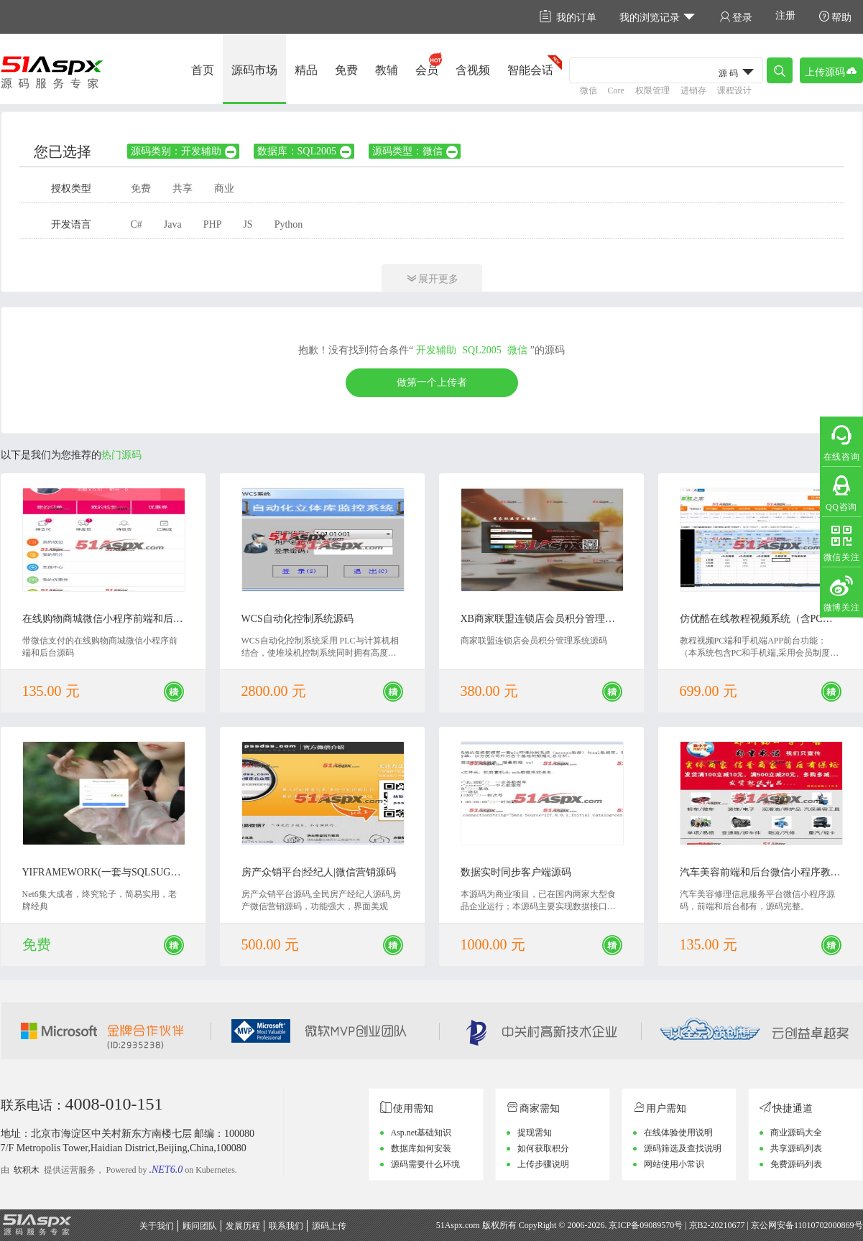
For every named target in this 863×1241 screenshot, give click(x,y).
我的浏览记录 (657, 17)
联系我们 (286, 1226)
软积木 (27, 1170)
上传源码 (831, 70)
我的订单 (568, 17)
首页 (202, 70)
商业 (224, 188)
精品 (306, 70)
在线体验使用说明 (678, 1133)
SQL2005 (481, 350)
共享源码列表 (796, 1148)
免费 (346, 70)
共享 (182, 188)
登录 (735, 17)
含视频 (473, 70)
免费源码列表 (796, 1164)
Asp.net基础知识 (421, 1133)
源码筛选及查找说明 (682, 1148)
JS (247, 224)
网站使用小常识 (674, 1164)
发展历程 (243, 1226)
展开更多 (431, 278)
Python (288, 224)
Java (173, 224)
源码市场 (254, 70)
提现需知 (534, 1133)
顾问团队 (200, 1226)
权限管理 (652, 90)
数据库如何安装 (421, 1148)
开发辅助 (436, 350)
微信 (588, 90)
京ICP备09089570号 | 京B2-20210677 (676, 1225)
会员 (426, 70)
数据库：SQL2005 (305, 151)
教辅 (386, 70)
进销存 (693, 90)
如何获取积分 (543, 1148)
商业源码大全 (796, 1133)
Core (616, 90)
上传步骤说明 (543, 1164)
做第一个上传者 (432, 382)
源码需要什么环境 (425, 1164)
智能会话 (530, 70)
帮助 (835, 17)
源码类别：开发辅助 (184, 151)
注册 (785, 15)
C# (136, 224)
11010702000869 (824, 1225)
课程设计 (734, 90)
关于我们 (156, 1226)
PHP (212, 224)
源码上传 (329, 1226)
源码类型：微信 (415, 151)
